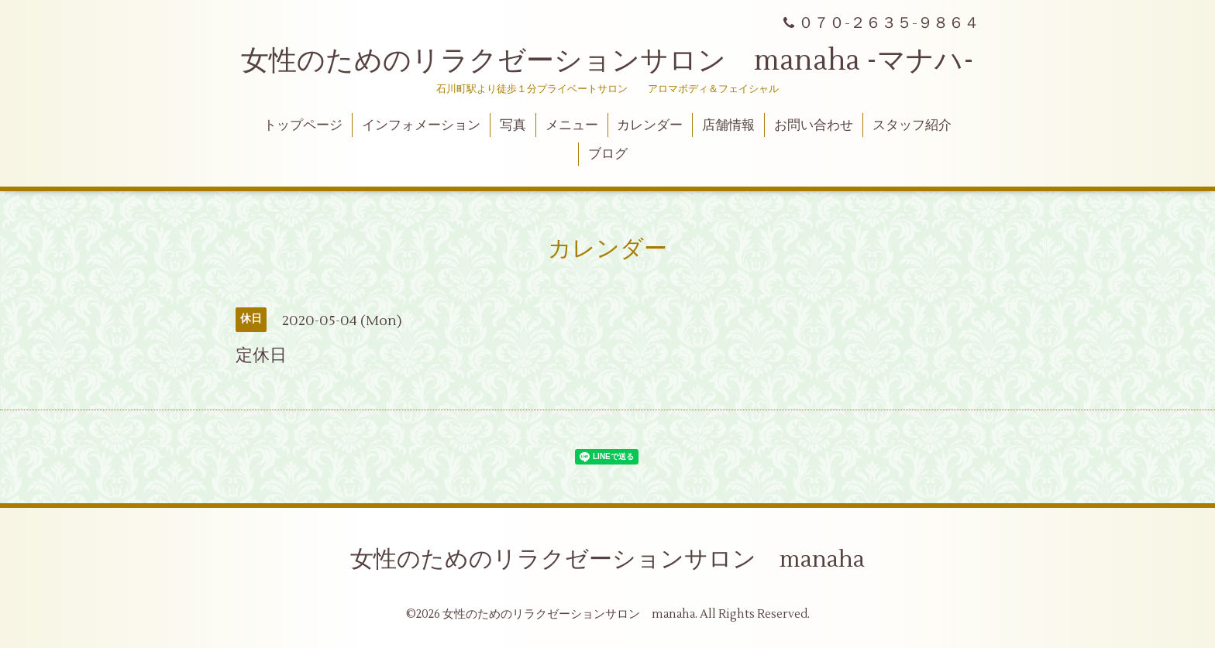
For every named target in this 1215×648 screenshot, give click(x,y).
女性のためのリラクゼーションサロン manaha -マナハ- (607, 61)
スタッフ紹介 (912, 125)
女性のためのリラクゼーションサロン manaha (607, 559)
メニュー (572, 125)
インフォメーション (421, 125)
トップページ (302, 125)
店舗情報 (728, 125)
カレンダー (650, 125)
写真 (513, 125)
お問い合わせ (813, 125)
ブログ (608, 154)
